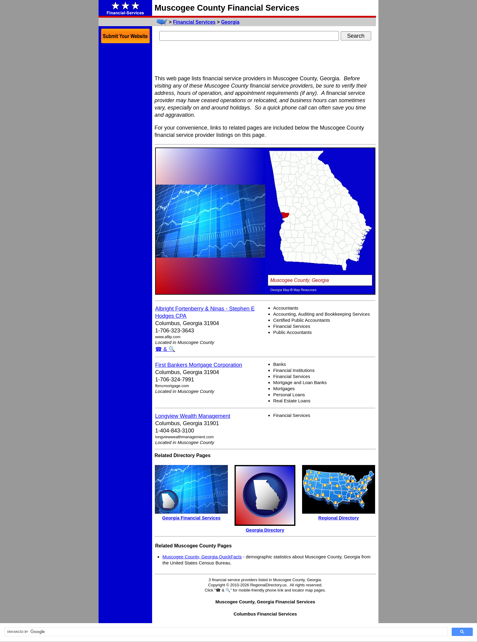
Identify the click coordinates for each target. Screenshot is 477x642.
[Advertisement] (265, 58)
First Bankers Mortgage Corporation (198, 365)
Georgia (230, 22)
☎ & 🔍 (165, 349)
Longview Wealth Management (192, 416)
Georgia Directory (265, 530)
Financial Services (194, 22)
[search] (225, 632)
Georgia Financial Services (191, 517)
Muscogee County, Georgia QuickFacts (202, 556)
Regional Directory (338, 517)
